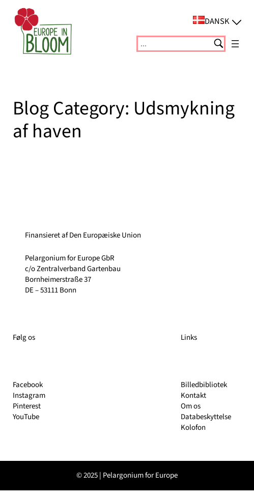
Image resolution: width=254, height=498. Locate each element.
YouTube (26, 417)
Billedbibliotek (204, 384)
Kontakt (193, 395)
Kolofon (193, 427)
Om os (191, 406)
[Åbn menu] (235, 44)
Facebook (28, 384)
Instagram (29, 395)
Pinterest (27, 406)
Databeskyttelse (206, 417)
